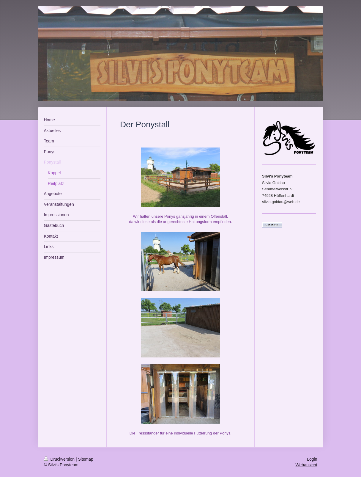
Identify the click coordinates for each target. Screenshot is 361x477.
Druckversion (60, 459)
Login (312, 459)
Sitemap (85, 459)
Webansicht (306, 464)
